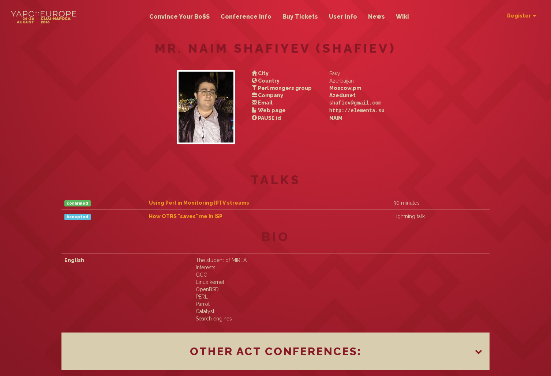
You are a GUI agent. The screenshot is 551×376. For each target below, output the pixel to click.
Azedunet (340, 95)
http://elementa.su (354, 109)
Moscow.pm (343, 88)
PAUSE (268, 117)
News (376, 16)
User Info (343, 16)
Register (521, 16)
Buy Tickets (300, 16)
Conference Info (246, 16)
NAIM (333, 117)
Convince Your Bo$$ (179, 16)
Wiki (402, 16)
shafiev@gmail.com (353, 102)
